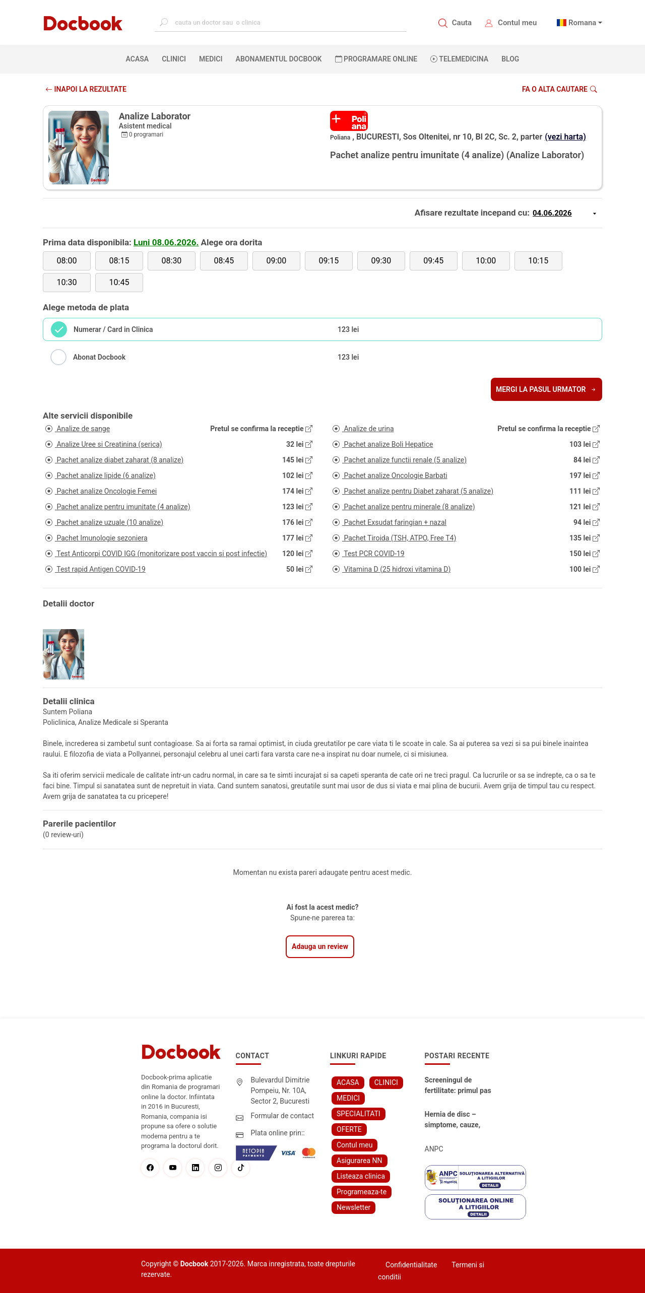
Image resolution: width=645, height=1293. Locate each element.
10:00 (486, 260)
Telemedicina (459, 59)
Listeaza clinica (361, 1176)
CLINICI (174, 59)
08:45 (224, 260)
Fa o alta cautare (559, 89)
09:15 (328, 260)
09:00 (276, 260)
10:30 (67, 282)
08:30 (172, 260)
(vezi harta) (565, 137)
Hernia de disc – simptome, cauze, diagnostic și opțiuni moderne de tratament (457, 1120)
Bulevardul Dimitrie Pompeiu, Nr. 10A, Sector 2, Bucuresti (280, 1090)
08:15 (119, 260)
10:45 (119, 282)
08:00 (67, 260)
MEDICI (210, 59)
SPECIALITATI (358, 1114)
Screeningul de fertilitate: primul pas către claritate (458, 1086)
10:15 (538, 260)
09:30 (381, 260)
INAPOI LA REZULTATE (85, 89)
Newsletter (353, 1207)
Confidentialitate (411, 1265)
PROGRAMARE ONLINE (376, 59)
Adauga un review (320, 946)
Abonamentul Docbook (279, 59)
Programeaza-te (361, 1192)
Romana (582, 22)
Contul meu (517, 22)
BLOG (510, 59)
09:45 (433, 260)
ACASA (139, 58)
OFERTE (349, 1129)
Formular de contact (282, 1116)
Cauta (462, 22)
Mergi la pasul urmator (546, 389)
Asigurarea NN (359, 1160)
